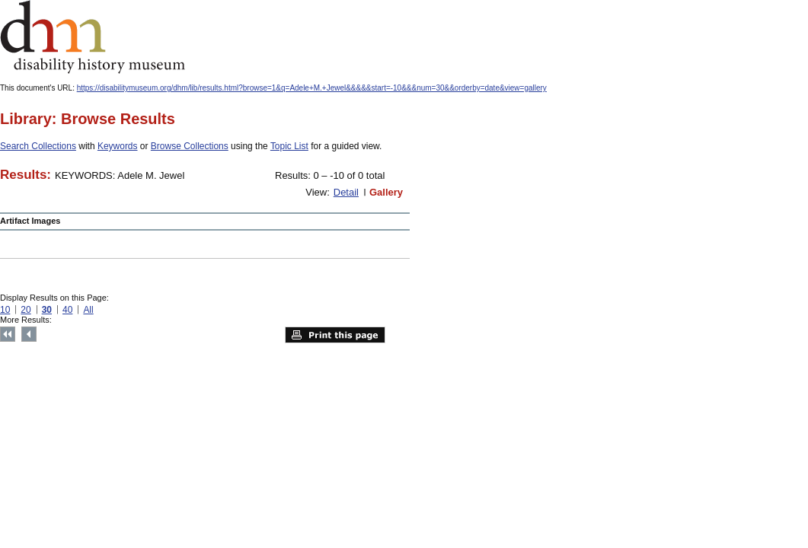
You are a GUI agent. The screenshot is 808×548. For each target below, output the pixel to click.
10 (5, 309)
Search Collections (38, 146)
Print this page (335, 335)
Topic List (289, 146)
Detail (346, 192)
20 (25, 309)
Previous (29, 334)
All (88, 309)
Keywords (117, 146)
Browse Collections (189, 146)
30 (47, 309)
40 (67, 309)
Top (7, 334)
